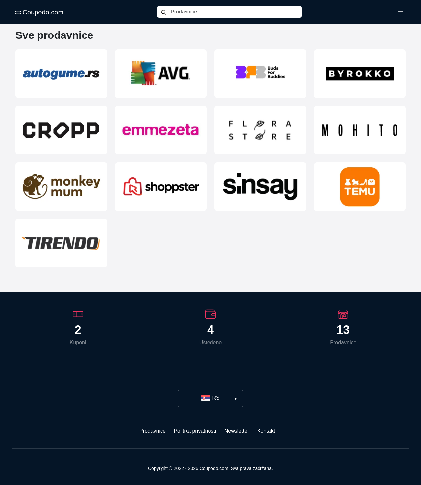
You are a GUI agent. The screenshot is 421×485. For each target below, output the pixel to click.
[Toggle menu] (400, 11)
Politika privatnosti (195, 431)
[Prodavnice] (236, 12)
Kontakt (266, 431)
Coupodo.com (39, 12)
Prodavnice (152, 431)
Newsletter (236, 431)
